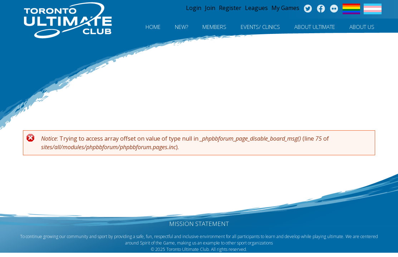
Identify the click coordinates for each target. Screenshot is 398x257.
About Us (361, 26)
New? (181, 26)
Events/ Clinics (260, 26)
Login (193, 8)
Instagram (334, 9)
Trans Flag (373, 9)
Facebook (321, 9)
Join (210, 8)
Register (230, 8)
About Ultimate (314, 26)
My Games (285, 8)
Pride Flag (351, 9)
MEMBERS (214, 26)
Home (153, 26)
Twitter (308, 9)
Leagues (256, 8)
